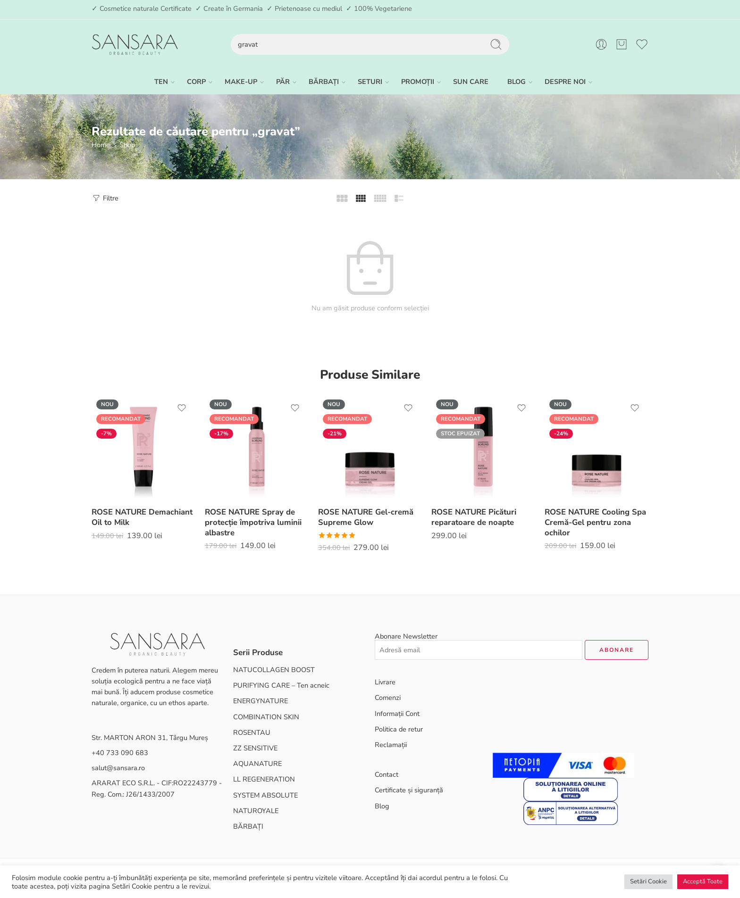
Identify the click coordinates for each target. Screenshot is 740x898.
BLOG (516, 82)
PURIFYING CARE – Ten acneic (281, 685)
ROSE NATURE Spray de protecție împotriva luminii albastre (253, 522)
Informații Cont (397, 713)
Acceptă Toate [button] (703, 881)
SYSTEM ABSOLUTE (265, 795)
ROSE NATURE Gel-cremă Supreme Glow (365, 517)
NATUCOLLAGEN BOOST (274, 669)
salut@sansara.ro (118, 768)
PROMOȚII (417, 82)
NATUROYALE (255, 810)
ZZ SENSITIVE (255, 748)
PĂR (283, 82)
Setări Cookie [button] (648, 881)
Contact (386, 774)
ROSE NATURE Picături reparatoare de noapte (473, 517)
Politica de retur (399, 729)
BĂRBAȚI (324, 82)
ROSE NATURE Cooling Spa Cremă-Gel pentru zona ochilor (595, 522)
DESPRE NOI (565, 82)
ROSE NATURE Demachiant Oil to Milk (142, 517)
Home (101, 145)
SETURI (370, 82)
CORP (196, 82)
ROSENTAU (251, 732)
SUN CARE (470, 81)
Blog (382, 806)
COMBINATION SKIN (266, 717)
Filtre (105, 198)
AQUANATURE (257, 763)
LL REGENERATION (264, 779)
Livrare (385, 682)
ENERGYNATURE (260, 701)
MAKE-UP (241, 82)
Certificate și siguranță (409, 790)
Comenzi (388, 697)
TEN (161, 82)
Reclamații (391, 744)
